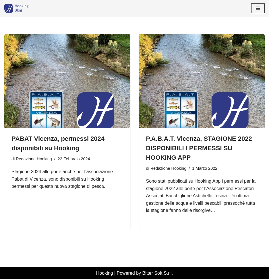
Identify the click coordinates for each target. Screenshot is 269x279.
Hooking (104, 273)
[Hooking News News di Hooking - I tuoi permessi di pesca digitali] (21, 8)
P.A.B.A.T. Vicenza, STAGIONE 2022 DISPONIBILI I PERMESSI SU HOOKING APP (199, 148)
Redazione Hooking (34, 159)
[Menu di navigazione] (258, 8)
